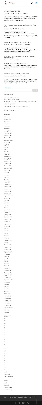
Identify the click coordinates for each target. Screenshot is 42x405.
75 (4, 360)
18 (4, 321)
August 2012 (7, 198)
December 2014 (8, 133)
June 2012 (6, 203)
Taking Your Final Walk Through (12, 99)
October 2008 (7, 305)
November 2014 (8, 135)
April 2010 (6, 263)
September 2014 (8, 140)
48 (4, 339)
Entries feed (7, 385)
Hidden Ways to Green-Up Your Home (16, 73)
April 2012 (6, 207)
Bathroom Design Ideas (10, 104)
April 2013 (6, 179)
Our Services (12, 397)
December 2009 (8, 272)
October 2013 (7, 165)
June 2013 (6, 175)
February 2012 (7, 212)
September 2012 (8, 196)
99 (4, 369)
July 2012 (6, 200)
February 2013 (7, 184)
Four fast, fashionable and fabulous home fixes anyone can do (19, 57)
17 (4, 318)
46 (4, 335)
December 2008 (8, 300)
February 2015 (7, 128)
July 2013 (6, 172)
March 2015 (7, 126)
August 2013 (7, 170)
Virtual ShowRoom (8, 376)
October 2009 (7, 277)
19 (18, 44)
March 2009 (7, 293)
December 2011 (8, 217)
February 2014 (7, 156)
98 (4, 367)
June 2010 (6, 259)
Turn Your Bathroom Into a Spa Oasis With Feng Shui (20, 25)
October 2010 (7, 249)
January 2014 (7, 159)
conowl (7, 13)
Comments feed (8, 387)
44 (4, 332)
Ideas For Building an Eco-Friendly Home (17, 42)
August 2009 (7, 282)
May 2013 (6, 177)
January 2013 (7, 186)
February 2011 (7, 240)
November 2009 (8, 275)
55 (4, 353)
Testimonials (32, 397)
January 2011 (7, 242)
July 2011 (6, 228)
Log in (5, 383)
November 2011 (8, 219)
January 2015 (7, 131)
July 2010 (6, 256)
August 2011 (7, 226)
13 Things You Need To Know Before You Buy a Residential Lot (20, 101)
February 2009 (7, 296)
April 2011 (6, 235)
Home (5, 397)
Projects (27, 399)
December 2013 (8, 161)
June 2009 (6, 286)
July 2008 (6, 312)
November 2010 (8, 247)
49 (4, 341)
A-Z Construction (22, 397)
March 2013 (7, 182)
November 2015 (8, 117)
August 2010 (7, 254)
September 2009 (8, 279)
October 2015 (7, 119)
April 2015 (6, 124)
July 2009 (6, 284)
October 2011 (7, 221)
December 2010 (8, 245)
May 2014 (6, 149)
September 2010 (8, 252)
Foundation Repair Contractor (11, 97)
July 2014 (6, 145)
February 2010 (7, 268)
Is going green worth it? (12, 11)
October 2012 (7, 193)
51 (4, 346)
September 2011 (8, 224)
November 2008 (8, 303)
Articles (26, 13)
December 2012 (8, 189)
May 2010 (6, 261)
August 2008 (7, 310)
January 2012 (7, 214)
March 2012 (7, 210)
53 (4, 348)
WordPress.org (8, 389)
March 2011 (7, 238)
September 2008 (8, 307)
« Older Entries (7, 88)
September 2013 (8, 168)
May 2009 (6, 289)
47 (4, 337)
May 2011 (6, 233)
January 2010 (7, 270)
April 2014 (6, 151)
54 (4, 351)
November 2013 (8, 163)
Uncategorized (7, 374)
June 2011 (6, 231)
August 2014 (7, 142)
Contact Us (20, 399)
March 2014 (7, 154)
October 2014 (7, 138)
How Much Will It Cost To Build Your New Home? (16, 106)
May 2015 (6, 121)
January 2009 (7, 298)
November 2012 (8, 191)
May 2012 (6, 205)
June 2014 (6, 147)
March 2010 (7, 265)
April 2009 (6, 291)
